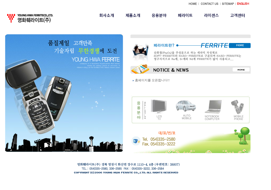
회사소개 (106, 15)
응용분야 (159, 15)
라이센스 (211, 15)
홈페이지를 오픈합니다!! (152, 80)
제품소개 (132, 15)
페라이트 (185, 15)
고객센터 (237, 15)
